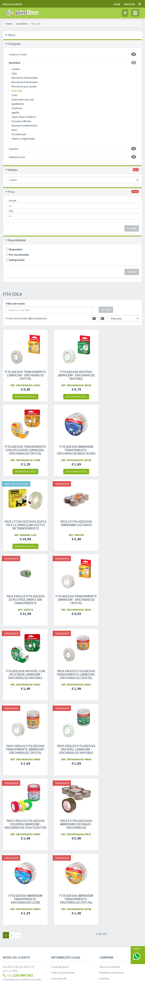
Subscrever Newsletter (121, 890)
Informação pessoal (61, 864)
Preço (11, 192)
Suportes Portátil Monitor (24, 125)
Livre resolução (59, 829)
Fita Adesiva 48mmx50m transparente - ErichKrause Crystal (24, 749)
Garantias (104, 829)
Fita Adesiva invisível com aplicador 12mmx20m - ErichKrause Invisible (120, 524)
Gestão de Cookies (72, 928)
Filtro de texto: (15, 303)
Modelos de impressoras (111, 823)
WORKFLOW (30, 965)
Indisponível (15, 260)
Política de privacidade (63, 823)
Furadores (17, 108)
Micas (14, 130)
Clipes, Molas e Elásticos (24, 117)
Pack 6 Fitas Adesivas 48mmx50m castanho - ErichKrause (72, 674)
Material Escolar (72, 157)
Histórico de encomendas (64, 870)
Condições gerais (60, 817)
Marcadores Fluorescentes (25, 77)
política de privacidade (111, 884)
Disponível (14, 249)
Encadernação (19, 134)
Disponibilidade (17, 240)
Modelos (13, 170)
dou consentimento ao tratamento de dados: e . (120, 880)
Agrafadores (18, 103)
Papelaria (72, 148)
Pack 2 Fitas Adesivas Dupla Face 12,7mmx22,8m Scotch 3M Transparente (72, 450)
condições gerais (115, 880)
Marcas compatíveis (109, 817)
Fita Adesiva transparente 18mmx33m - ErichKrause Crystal (72, 524)
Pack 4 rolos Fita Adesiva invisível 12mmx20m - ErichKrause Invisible (121, 599)
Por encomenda (17, 254)
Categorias (14, 44)
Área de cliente (58, 858)
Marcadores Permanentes (24, 82)
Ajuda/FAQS (105, 834)
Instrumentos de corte (23, 99)
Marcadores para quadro (24, 86)
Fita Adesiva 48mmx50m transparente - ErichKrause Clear (121, 674)
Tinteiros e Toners (72, 54)
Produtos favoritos (60, 876)
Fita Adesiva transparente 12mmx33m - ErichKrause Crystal (24, 375)
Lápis (14, 73)
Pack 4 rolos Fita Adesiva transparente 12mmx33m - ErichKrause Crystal (24, 599)
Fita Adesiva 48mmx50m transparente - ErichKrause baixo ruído (24, 450)
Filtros (11, 35)
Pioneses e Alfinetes (21, 121)
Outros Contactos (12, 838)
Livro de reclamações (62, 834)
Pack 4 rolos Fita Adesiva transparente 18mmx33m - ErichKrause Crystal (72, 599)
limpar (135, 191)
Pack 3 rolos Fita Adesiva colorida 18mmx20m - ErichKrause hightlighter (24, 676)
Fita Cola (17, 90)
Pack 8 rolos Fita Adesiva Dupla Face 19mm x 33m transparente (24, 524)
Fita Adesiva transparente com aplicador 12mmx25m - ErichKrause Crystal (120, 377)
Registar (129, 4)
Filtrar (132, 228)
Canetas (16, 69)
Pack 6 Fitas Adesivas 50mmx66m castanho (121, 448)
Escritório (72, 62)
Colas (14, 95)
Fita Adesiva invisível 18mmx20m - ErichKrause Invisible (72, 375)
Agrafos (15, 112)
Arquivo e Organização (23, 138)
